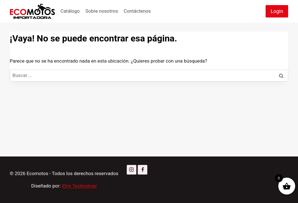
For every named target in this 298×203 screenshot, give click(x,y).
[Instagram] (131, 170)
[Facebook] (142, 170)
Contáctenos (137, 11)
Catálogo (70, 11)
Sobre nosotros (101, 11)
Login (277, 11)
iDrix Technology (79, 186)
